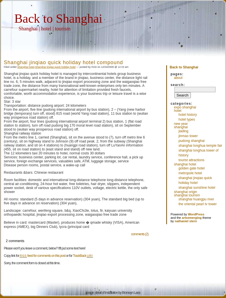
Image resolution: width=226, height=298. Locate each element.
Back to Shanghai (58, 19)
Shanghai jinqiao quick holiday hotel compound (63, 62)
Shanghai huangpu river (196, 199)
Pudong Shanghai (192, 141)
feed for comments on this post (43, 256)
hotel (177, 111)
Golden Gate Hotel (192, 168)
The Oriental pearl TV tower (198, 204)
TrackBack (83, 256)
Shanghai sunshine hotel (197, 188)
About (178, 78)
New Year (181, 124)
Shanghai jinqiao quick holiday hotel (55, 67)
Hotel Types (187, 119)
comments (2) (139, 234)
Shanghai (181, 127)
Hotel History (188, 115)
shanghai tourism (187, 195)
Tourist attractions (191, 160)
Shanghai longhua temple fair (200, 146)
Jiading (184, 131)
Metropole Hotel (190, 173)
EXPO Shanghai (185, 107)
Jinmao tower (188, 136)
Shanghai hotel (25, 67)
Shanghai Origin (185, 192)
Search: (178, 85)
